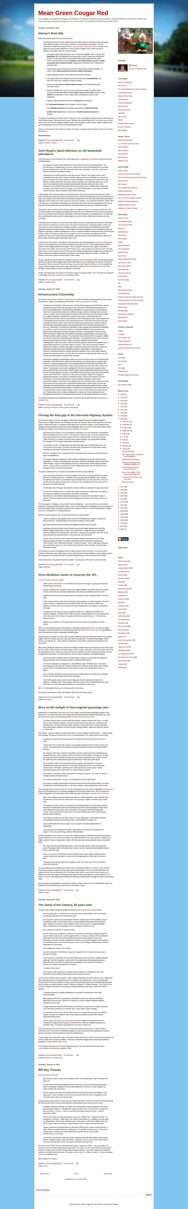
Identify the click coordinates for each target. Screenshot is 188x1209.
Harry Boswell (123, 154)
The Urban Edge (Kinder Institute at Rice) (132, 89)
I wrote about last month (65, 712)
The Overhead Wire (125, 221)
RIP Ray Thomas (49, 1069)
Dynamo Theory (127, 194)
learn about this (52, 1075)
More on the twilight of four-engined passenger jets (73, 707)
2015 (122, 493)
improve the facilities (86, 260)
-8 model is (47, 877)
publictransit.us (123, 232)
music (46, 1166)
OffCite (120, 120)
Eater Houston (123, 106)
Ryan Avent (122, 256)
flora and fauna (123, 589)
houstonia (47, 143)
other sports (48, 699)
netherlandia (122, 616)
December (126, 421)
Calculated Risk (123, 269)
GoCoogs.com (123, 181)
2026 (122, 394)
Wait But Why (122, 317)
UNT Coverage (132, 177)
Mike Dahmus (122, 157)
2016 (122, 490)
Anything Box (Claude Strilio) (128, 304)
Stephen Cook (123, 161)
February (125, 446)
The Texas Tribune (124, 273)
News (125, 96)
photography (122, 633)
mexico (120, 609)
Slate (120, 287)
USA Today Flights (124, 266)
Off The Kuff (122, 86)
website (120, 667)
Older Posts (108, 1174)
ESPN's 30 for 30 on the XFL (91, 630)
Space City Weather (125, 82)
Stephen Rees (123, 252)
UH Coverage (129, 174)
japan (120, 602)
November (126, 424)
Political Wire (122, 276)
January (125, 449)
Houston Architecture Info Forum (129, 348)
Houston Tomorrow (124, 127)
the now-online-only (59, 275)
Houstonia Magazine (125, 103)
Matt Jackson (122, 184)
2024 (122, 401)
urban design (122, 661)
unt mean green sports (126, 657)
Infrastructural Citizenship (56, 294)
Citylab (120, 242)
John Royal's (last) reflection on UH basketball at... (133, 455)
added (62, 1142)
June (124, 437)
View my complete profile (137, 69)
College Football (129, 198)
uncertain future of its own (99, 793)
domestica (121, 578)
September (126, 431)
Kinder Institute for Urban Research (64, 299)
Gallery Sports (123, 170)
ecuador (121, 585)
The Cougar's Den (124, 337)
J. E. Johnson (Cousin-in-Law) (128, 143)
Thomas (134, 65)
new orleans (122, 619)
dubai (120, 582)
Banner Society (127, 205)
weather (54, 143)
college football (123, 568)
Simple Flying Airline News (127, 259)
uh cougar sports (49, 282)
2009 (122, 511)
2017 (122, 487)
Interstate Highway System (50, 420)
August (125, 434)
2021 (122, 410)
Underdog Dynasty (128, 201)
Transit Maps (122, 239)
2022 (122, 407)
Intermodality (122, 130)
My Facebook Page (124, 385)
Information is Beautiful (126, 314)
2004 (122, 526)
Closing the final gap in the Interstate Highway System (75, 415)
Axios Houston (123, 99)
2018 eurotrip (122, 561)
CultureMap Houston (125, 93)
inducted (85, 1140)
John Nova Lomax (124, 110)
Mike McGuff (122, 117)
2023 (122, 404)
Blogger (115, 1204)
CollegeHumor (123, 371)
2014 (122, 496)
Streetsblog (122, 235)
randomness (122, 647)
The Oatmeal (122, 361)
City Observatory (124, 245)
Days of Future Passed (91, 1109)
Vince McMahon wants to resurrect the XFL (67, 574)
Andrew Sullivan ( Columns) (130, 297)
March (124, 443)
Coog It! (120, 331)
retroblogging (122, 650)
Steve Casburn (123, 150)
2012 (122, 502)
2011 (122, 505)
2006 (122, 520)
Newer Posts (44, 1174)
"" (83, 717)
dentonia (121, 575)
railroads (121, 643)
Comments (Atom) (80, 1179)
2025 (122, 397)
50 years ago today (83, 910)
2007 (122, 517)
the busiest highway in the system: (76, 429)
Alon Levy (121, 228)
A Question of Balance (62, 1111)
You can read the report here (82, 46)
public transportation (71, 407)
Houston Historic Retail (126, 123)
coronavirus (122, 571)
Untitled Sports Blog (125, 191)
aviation (46, 892)
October (125, 427)
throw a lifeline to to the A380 (63, 835)
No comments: (69, 140)
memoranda (122, 606)
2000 (122, 529)
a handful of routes (97, 868)
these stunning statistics (64, 38)
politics (61, 407)
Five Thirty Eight (123, 280)
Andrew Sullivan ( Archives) (130, 300)
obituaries (121, 623)
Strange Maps (123, 311)
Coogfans (121, 334)
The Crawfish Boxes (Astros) (128, 188)
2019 (122, 416)
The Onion (121, 358)
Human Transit (123, 218)
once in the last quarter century (54, 251)
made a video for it (79, 1152)
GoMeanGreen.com (125, 344)
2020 (122, 413)
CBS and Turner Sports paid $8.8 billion (66, 1020)
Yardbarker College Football (127, 208)
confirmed (85, 1084)
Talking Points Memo (125, 290)
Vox (119, 283)
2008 (122, 514)
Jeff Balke (121, 113)
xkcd (119, 364)
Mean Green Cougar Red (73, 13)
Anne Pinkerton (123, 147)
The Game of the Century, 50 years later (65, 904)
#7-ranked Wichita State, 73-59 (55, 1042)
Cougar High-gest (124, 341)
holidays (121, 595)
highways (47, 407)
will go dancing (77, 264)
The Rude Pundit (124, 293)
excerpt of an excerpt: (89, 302)
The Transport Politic (125, 225)
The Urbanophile (123, 249)
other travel (122, 630)
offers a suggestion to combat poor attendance (91, 159)
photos (58, 1046)
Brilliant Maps (122, 307)
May (124, 440)
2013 (122, 499)
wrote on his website (56, 1134)
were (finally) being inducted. (93, 1103)
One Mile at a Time (124, 263)
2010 (122, 508)
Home (76, 1174)
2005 (122, 523)
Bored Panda (122, 321)
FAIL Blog (121, 368)
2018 (122, 419)
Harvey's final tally (50, 33)
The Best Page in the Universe (128, 375)
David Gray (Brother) (125, 140)
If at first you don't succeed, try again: (51, 580)
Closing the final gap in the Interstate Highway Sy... (131, 463)
